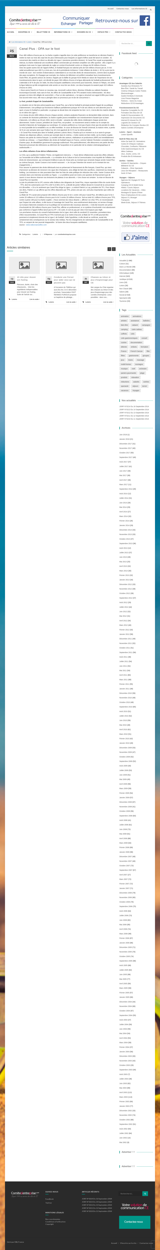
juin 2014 (123, 503)
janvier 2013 (124, 580)
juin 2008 (123, 829)
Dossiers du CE (84, 32)
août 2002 (123, 1129)
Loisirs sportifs (127, 135)
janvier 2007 (124, 888)
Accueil (111, 8)
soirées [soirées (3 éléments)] (146, 382)
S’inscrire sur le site (128, 1243)
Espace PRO (103, 32)
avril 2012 (123, 621)
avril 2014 (123, 512)
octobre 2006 (124, 902)
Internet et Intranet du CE (131, 120)
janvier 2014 (124, 525)
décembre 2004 (125, 1002)
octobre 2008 (124, 811)
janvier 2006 (124, 943)
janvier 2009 (124, 798)
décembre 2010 (125, 693)
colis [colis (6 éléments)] (132, 334)
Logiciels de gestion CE (130, 123)
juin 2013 (123, 557)
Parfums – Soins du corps (131, 101)
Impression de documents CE (133, 118)
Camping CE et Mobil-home (132, 185)
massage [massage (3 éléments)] (140, 360)
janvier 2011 (124, 689)
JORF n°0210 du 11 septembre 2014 (134, 419)
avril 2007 (123, 875)
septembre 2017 (125, 457)
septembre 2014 (125, 489)
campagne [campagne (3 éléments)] (146, 325)
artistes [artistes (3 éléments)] (124, 321)
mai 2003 (123, 1088)
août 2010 (123, 711)
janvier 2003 (124, 1106)
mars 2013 (123, 571)
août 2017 (123, 462)
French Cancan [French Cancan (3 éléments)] (137, 351)
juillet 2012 (123, 607)
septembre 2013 (125, 543)
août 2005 (123, 965)
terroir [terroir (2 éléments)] (144, 386)
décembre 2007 (125, 857)
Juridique (122, 279)
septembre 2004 (125, 1015)
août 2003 (123, 1074)
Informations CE (62, 32)
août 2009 (123, 766)
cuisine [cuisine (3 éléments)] (123, 342)
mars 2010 (123, 734)
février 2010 (124, 739)
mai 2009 (123, 779)
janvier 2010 (124, 743)
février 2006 (124, 938)
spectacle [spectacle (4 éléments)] (124, 386)
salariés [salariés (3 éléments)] (136, 382)
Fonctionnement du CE (129, 108)
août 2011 (123, 657)
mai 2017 (123, 475)
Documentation (125, 270)
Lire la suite (35, 299)
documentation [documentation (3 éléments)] (136, 342)
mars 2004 (123, 1043)
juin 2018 (123, 435)
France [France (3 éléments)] (123, 351)
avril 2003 (123, 1092)
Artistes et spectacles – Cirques (133, 163)
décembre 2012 (125, 584)
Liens (121, 282)
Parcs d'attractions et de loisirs (133, 195)
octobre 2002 (124, 1120)
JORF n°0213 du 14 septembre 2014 (134, 410)
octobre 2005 (124, 956)
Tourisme (122, 301)
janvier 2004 (124, 1052)
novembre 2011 (125, 643)
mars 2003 (123, 1097)
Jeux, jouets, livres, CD (130, 154)
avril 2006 (123, 929)
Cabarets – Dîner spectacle (132, 168)
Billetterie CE (43, 32)
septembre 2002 (125, 1124)
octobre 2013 (124, 539)
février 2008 (124, 847)
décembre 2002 (125, 1111)
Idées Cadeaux (127, 151)
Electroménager (127, 93)
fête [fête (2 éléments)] (148, 351)
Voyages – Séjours (127, 178)
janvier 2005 (124, 997)
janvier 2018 (124, 439)
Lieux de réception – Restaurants (134, 171)
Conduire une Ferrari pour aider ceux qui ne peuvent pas (64, 280)
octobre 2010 (124, 702)
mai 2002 (123, 1142)
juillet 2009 (123, 770)
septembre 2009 (125, 761)
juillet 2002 (123, 1133)
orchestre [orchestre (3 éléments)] (142, 369)
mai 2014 (123, 507)
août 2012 (123, 602)
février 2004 (124, 1047)
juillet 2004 (123, 1024)
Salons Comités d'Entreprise (132, 128)
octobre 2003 (124, 1065)
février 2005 (124, 993)
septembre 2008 (125, 816)
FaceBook (49, 1199)
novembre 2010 (125, 698)
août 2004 (123, 1020)
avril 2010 (123, 729)
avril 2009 (123, 784)
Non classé (123, 289)
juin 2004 (123, 1029)
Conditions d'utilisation (55, 1222)
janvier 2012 (124, 634)
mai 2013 (123, 562)
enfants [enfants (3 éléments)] (134, 347)
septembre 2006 (125, 906)
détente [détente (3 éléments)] (124, 347)
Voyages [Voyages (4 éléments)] (135, 390)
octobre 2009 (124, 757)
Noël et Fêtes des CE (128, 139)
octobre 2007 (124, 866)
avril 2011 (123, 675)
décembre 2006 (125, 893)
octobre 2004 (124, 1011)
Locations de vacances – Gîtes (133, 190)
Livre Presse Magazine (130, 98)
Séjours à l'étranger (129, 197)
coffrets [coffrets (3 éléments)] (124, 334)
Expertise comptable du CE (132, 110)
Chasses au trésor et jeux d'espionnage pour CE (102, 280)
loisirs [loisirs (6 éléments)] (130, 360)
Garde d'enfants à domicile (132, 96)
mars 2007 (123, 879)
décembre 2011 (125, 639)
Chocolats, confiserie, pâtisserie (133, 146)
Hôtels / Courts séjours (130, 188)
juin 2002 (123, 1138)
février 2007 (124, 884)
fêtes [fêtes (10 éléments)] (123, 356)
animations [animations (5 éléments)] (137, 316)
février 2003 (124, 1102)
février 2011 (124, 684)
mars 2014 (123, 516)
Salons (122, 292)
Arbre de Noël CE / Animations (133, 141)
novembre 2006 (125, 897)
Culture (122, 264)
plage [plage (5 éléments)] (142, 373)
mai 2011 (123, 671)
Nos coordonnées (52, 1219)
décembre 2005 (125, 947)
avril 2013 (123, 566)
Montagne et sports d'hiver (131, 192)
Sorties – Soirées (126, 161)
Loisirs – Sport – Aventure (130, 132)
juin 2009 (123, 775)
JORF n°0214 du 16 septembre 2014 (134, 406)
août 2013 (123, 548)
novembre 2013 (125, 534)
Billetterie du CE (127, 166)
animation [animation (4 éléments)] (125, 316)
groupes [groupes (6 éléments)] (146, 356)
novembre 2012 (125, 589)
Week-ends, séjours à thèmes (133, 202)
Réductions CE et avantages (132, 103)
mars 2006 (123, 934)
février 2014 (124, 521)
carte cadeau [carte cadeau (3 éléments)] (137, 329)
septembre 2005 (125, 961)
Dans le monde (125, 267)
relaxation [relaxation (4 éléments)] (135, 377)
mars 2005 (123, 988)
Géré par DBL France (15, 1242)
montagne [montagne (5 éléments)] (139, 364)
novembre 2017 (125, 448)
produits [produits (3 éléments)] (124, 377)
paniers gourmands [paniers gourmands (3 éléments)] (128, 373)
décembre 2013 (125, 530)
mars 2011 (123, 680)
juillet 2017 (123, 466)
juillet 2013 (123, 553)
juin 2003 (123, 1083)
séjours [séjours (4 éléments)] (135, 386)
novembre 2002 (125, 1115)
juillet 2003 (123, 1079)
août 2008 (123, 820)
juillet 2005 (123, 970)
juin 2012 (123, 612)
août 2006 (123, 911)
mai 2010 (123, 725)
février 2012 (124, 630)
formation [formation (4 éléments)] (144, 347)
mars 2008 (123, 843)
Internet (122, 276)
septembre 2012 (125, 598)
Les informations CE (139, 8)
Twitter (48, 1203)
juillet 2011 (123, 661)
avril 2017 (123, 480)
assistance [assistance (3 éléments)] (135, 321)
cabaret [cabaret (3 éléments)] (135, 325)
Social (121, 295)
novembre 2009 (125, 752)
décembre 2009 (125, 748)
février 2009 (124, 793)
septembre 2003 (125, 1070)
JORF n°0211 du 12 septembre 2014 (134, 416)
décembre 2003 (125, 1056)
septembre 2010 (125, 707)
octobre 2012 (124, 593)
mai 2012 (123, 616)
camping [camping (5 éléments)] (124, 329)
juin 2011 (123, 666)
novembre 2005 (125, 952)
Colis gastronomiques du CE (132, 149)
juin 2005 (123, 974)
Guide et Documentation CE (132, 115)
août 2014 (123, 494)
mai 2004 (123, 1033)
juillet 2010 (123, 716)
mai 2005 (123, 979)
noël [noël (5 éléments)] (133, 369)
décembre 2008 (125, 802)
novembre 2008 (125, 807)
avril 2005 (123, 984)
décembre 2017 (125, 444)
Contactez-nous (122, 8)
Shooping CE (24, 32)
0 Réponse (48, 234)
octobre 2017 (124, 453)
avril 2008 (123, 838)
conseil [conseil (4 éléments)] (144, 338)
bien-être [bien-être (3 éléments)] (124, 325)
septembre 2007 (125, 870)
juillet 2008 (123, 825)
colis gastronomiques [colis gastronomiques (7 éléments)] (129, 338)
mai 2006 (123, 925)
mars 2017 (123, 484)
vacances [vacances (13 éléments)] (124, 390)
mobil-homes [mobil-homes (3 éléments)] (126, 364)
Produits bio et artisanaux (131, 156)
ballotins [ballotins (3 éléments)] (146, 321)
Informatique (124, 273)
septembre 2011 (125, 652)
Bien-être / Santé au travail (132, 88)
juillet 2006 (123, 915)
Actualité (122, 261)
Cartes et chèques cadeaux (132, 144)
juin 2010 (123, 720)
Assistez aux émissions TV (131, 86)
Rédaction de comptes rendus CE (135, 125)
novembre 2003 (125, 1061)
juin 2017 (123, 471)
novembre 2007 (125, 861)
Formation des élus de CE (131, 113)
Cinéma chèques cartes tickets (133, 91)
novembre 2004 (125, 1006)
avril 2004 (123, 1038)
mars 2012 (123, 625)
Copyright (49, 1224)
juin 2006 (123, 920)
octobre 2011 (124, 648)
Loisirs (35, 234)
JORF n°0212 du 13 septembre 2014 (134, 413)
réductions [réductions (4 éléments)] (125, 382)
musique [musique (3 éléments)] (124, 369)
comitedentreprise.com (67, 234)
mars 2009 (123, 788)
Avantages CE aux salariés (130, 83)
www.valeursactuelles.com (36, 225)
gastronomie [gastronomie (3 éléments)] (133, 356)
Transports (125, 200)
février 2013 (124, 575)
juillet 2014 (123, 498)
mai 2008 (123, 834)
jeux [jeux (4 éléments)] (122, 360)
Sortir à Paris (126, 173)
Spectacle (123, 298)
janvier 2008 (124, 852)
